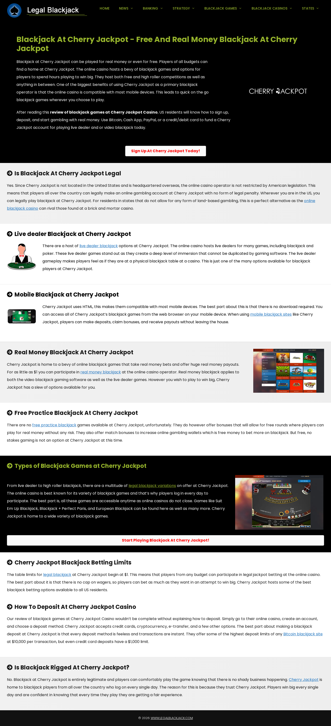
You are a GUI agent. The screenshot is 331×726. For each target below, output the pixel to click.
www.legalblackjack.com (172, 718)
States (313, 8)
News (128, 8)
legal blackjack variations (152, 485)
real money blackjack (100, 372)
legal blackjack (57, 574)
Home (104, 8)
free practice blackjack (54, 425)
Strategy (186, 8)
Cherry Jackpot (304, 679)
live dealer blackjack (98, 246)
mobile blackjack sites (271, 314)
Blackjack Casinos (274, 8)
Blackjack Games (225, 8)
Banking (155, 8)
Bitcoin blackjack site (303, 634)
